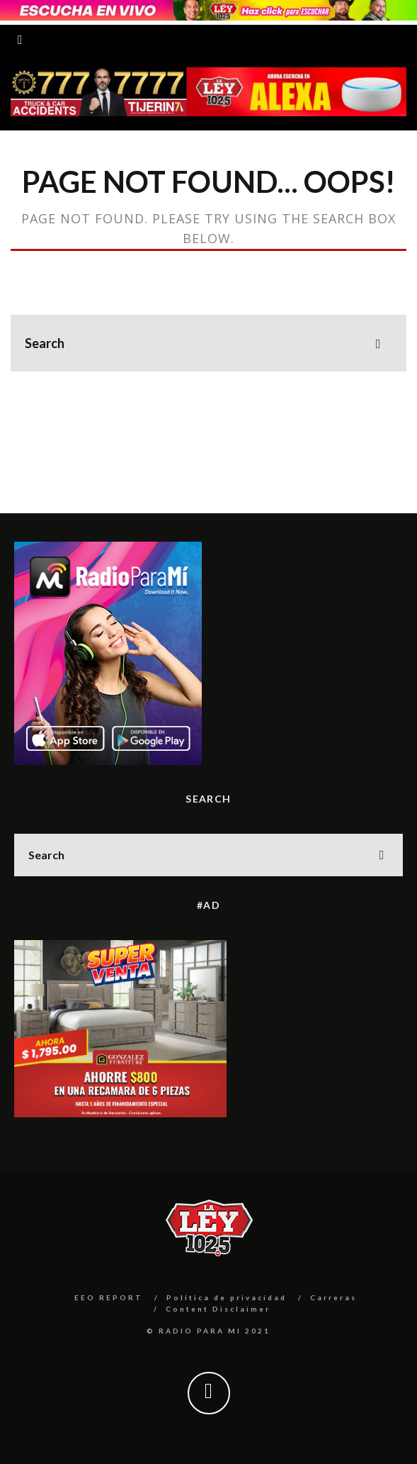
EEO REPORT (108, 1297)
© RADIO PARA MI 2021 (208, 1330)
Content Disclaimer (218, 1308)
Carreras (333, 1297)
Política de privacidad (226, 1297)
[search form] (208, 343)
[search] (378, 343)
